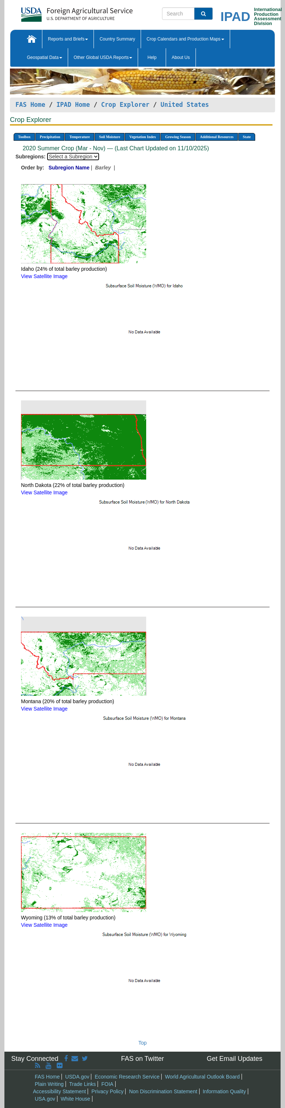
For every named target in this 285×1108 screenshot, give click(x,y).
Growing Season (178, 137)
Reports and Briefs (68, 39)
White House (75, 1099)
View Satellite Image (44, 276)
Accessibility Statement (59, 1091)
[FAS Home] (58, 12)
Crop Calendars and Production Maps (185, 39)
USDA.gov (77, 1077)
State (247, 137)
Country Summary (117, 39)
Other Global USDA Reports (103, 57)
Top (142, 1043)
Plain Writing (49, 1084)
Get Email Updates (234, 1058)
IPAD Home (73, 104)
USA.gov (45, 1099)
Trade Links (82, 1084)
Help (152, 57)
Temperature (79, 137)
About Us (181, 57)
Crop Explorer (125, 104)
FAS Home (30, 104)
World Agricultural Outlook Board (202, 1077)
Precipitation (50, 137)
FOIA (107, 1084)
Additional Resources (216, 137)
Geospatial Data (44, 57)
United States (185, 104)
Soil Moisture (109, 137)
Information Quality (224, 1091)
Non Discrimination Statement (163, 1091)
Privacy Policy (107, 1091)
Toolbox (24, 137)
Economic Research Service (127, 1077)
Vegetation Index (142, 137)
